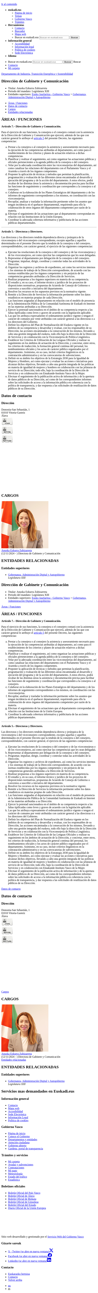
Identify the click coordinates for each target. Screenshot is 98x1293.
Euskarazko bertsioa (19, 1273)
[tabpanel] (49, 253)
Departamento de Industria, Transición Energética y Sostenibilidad (37, 73)
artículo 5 (39, 138)
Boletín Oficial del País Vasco (24, 1192)
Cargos (5, 991)
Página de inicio (23, 12)
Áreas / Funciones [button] (18, 103)
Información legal (24, 46)
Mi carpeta (14, 68)
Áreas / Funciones (11, 606)
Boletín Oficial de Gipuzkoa (23, 1202)
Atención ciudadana (19, 1142)
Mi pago (12, 1170)
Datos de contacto (11, 888)
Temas (18, 15)
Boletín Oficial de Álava (21, 1195)
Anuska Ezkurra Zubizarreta (32, 88)
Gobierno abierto (17, 1145)
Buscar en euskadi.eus (27, 37)
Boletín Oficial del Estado (22, 1205)
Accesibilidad (22, 43)
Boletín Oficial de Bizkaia (22, 1198)
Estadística (14, 1179)
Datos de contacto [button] (17, 106)
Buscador (20, 31)
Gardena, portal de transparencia (25, 1148)
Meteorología (15, 1173)
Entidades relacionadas (13, 1059)
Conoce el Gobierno (19, 1136)
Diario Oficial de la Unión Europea (27, 1208)
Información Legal (18, 1117)
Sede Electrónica (24, 52)
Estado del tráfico (17, 1176)
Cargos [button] (12, 109)
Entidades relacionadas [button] (20, 112)
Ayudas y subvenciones (20, 1164)
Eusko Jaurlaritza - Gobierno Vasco (51, 94)
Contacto (20, 28)
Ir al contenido (9, 4)
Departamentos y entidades (22, 1139)
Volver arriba (15, 1280)
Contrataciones (16, 1167)
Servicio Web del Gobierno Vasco (65, 1236)
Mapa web (20, 34)
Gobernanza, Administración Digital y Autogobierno (47, 96)
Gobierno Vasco (23, 19)
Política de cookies (25, 49)
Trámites (19, 22)
